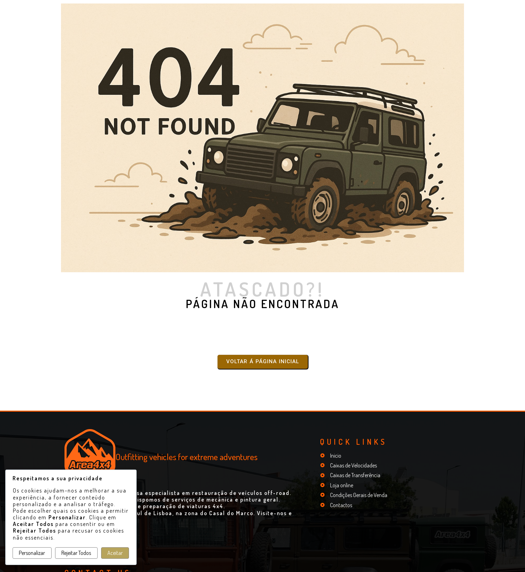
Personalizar (32, 552)
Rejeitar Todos (76, 552)
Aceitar (115, 552)
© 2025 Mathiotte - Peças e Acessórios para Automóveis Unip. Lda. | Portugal (262, 563)
